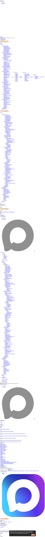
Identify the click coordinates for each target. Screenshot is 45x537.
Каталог (5, 263)
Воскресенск (5, 256)
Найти (1, 533)
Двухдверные (9, 144)
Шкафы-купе (9, 304)
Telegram (3, 3)
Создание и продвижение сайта (4, 531)
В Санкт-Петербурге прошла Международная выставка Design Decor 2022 (10, 440)
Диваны (8, 311)
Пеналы (8, 139)
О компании (3, 194)
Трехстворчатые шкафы (10, 140)
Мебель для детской (8, 349)
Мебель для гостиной (8, 308)
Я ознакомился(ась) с (12, 470)
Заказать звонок (2, 252)
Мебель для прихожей (8, 342)
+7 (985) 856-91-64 (3, 39)
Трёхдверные (9, 146)
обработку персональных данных (34, 470)
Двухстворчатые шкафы (10, 138)
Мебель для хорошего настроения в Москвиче (6, 431)
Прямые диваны (9, 149)
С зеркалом (8, 145)
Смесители (8, 134)
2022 (1, 427)
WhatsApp (4, 219)
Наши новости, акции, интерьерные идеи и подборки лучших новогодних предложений (12, 433)
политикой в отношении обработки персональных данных (15, 470)
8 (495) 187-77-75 (2, 38)
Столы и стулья (7, 334)
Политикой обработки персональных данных (22, 533)
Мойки (8, 133)
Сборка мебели (4, 187)
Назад (4, 254)
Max (18, 418)
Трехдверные (9, 160)
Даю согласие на (31, 470)
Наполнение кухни (9, 288)
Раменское (5, 258)
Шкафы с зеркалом (9, 142)
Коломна (5, 257)
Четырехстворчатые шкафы (11, 141)
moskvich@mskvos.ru (4, 384)
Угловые (8, 161)
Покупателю (3, 188)
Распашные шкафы (9, 296)
